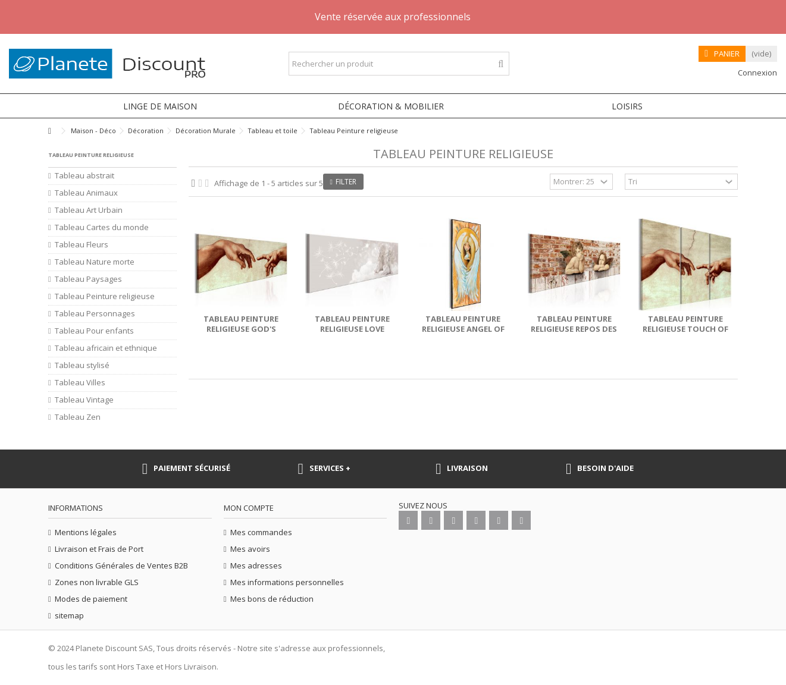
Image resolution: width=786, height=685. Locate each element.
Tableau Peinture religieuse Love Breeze (352, 328)
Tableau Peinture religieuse (105, 296)
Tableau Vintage (84, 400)
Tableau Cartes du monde (102, 227)
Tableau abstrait (84, 176)
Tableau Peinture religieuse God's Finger (240, 328)
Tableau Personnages (95, 314)
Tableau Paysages (88, 279)
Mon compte (249, 507)
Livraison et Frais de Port (99, 549)
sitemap (69, 616)
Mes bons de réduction (272, 599)
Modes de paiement (91, 599)
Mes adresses (256, 566)
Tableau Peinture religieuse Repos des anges (574, 328)
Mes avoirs (250, 549)
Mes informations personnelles (287, 582)
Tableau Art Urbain (89, 210)
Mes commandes (261, 532)
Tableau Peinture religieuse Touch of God (685, 328)
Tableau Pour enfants (94, 331)
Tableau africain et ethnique (106, 348)
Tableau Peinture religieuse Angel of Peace (463, 328)
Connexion (756, 72)
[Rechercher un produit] (500, 64)
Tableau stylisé (82, 365)
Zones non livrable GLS (97, 582)
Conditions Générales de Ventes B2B (121, 566)
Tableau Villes (80, 383)
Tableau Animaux (86, 193)
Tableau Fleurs (81, 245)
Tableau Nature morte (94, 262)
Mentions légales (86, 532)
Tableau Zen (78, 417)
